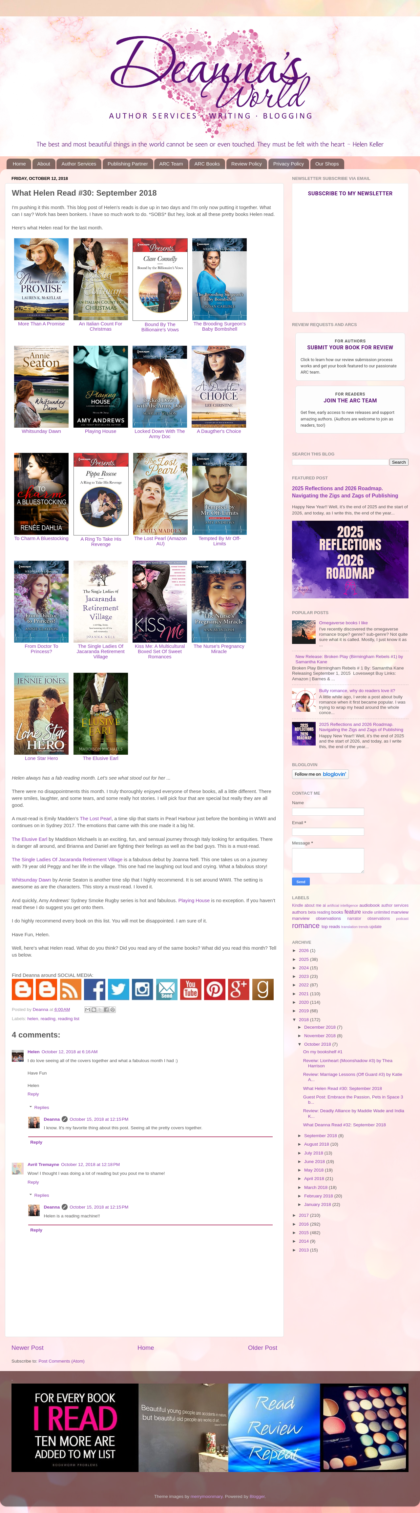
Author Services (78, 163)
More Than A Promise (41, 323)
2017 (304, 1215)
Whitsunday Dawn (41, 431)
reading (48, 1018)
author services (395, 905)
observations (379, 918)
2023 (304, 976)
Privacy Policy (288, 163)
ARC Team (171, 163)
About (43, 163)
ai (324, 905)
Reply (33, 1094)
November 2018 (320, 1035)
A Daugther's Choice (219, 431)
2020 (304, 1002)
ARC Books (207, 163)
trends (363, 927)
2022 (304, 984)
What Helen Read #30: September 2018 (342, 1088)
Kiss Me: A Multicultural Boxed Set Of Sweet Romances (160, 651)
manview (400, 912)
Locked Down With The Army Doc (160, 434)
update (375, 926)
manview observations (316, 918)
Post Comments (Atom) (62, 1361)
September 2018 (321, 1135)
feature (353, 912)
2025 (304, 959)
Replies (41, 1107)
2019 (304, 1010)
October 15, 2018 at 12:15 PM (99, 1119)
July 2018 (314, 1153)
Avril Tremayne (43, 1164)
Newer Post (27, 1347)
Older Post (262, 1347)
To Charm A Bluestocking (41, 538)
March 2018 (316, 1187)
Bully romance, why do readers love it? (357, 690)
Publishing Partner (128, 163)
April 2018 (315, 1178)
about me (312, 905)
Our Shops (327, 163)
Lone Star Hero (41, 758)
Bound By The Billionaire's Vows (160, 327)
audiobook (369, 905)
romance (306, 925)
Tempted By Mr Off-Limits (220, 541)
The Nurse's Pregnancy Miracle (219, 649)
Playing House (194, 900)
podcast (402, 919)
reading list (68, 1018)
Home (19, 163)
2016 (304, 1224)
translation (349, 927)
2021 (304, 993)
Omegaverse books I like (343, 622)
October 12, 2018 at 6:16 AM (70, 1051)
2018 (304, 1019)
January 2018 (318, 1204)
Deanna (52, 1119)
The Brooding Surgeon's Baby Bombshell (220, 326)
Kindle (297, 905)
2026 (304, 950)
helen (32, 1018)
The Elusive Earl (100, 758)
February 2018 (319, 1195)
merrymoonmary (206, 1496)
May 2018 (314, 1170)
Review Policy (246, 163)
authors (299, 912)
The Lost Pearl (150, 538)
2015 (304, 1232)
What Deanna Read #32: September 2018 (344, 1124)
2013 (304, 1250)
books (337, 912)
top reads (331, 926)
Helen (34, 1051)
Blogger (257, 1496)
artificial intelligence (342, 905)
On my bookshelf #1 (323, 1051)
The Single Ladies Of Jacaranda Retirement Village (101, 651)
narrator (354, 918)
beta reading (319, 912)
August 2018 (317, 1144)
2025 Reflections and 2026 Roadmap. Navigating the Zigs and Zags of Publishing (361, 727)
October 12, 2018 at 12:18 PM (90, 1164)
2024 (304, 967)
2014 (304, 1241)
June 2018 (315, 1161)
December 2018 (320, 1027)
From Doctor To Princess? (41, 649)
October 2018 (318, 1044)
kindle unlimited (376, 912)
